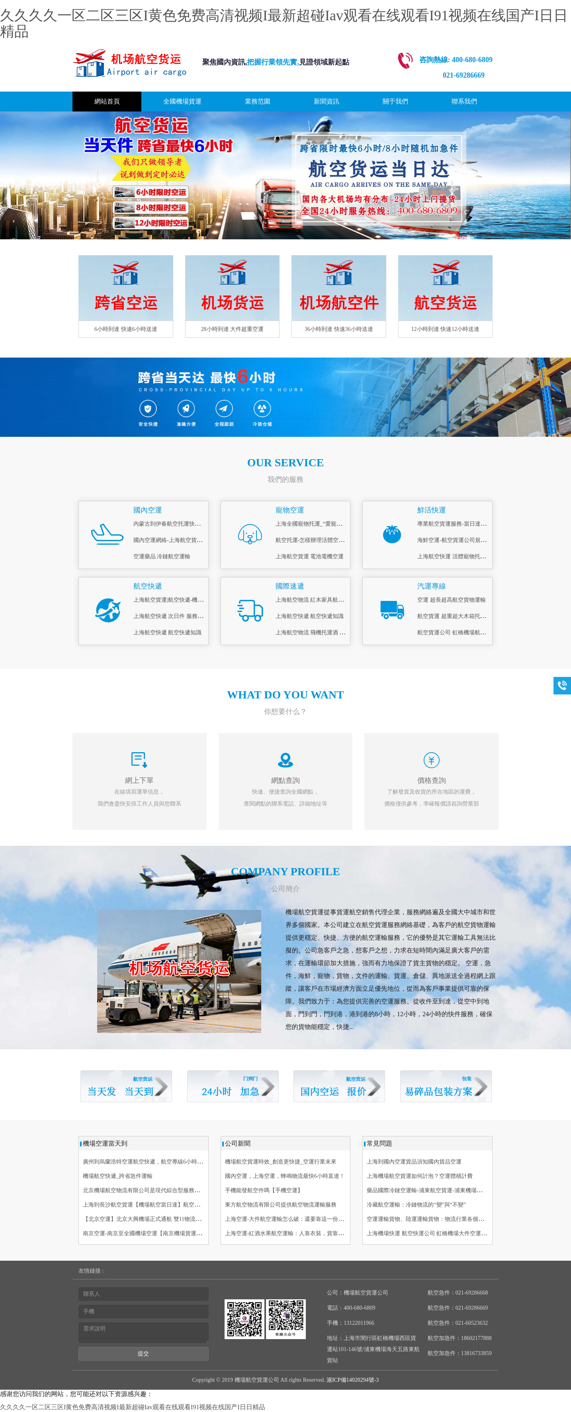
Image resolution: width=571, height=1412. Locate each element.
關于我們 (395, 101)
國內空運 (147, 510)
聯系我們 (464, 101)
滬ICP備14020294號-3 (352, 1380)
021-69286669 (464, 75)
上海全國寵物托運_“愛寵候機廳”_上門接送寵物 (334, 524)
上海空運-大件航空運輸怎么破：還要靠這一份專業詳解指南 (298, 1219)
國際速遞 (290, 586)
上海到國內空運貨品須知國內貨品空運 (414, 1162)
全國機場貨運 (182, 101)
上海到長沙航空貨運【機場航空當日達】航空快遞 (144, 1205)
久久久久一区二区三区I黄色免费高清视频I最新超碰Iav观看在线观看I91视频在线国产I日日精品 (284, 23)
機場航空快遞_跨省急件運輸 (118, 1176)
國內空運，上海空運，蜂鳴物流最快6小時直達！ (285, 1176)
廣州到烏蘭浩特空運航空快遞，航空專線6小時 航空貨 (149, 1162)
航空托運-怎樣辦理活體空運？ (313, 540)
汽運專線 (431, 586)
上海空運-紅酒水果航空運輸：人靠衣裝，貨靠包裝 (287, 1233)
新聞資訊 (326, 101)
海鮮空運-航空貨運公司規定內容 (457, 540)
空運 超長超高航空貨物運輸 (451, 600)
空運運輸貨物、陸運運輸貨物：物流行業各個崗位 (428, 1219)
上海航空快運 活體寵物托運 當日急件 (463, 556)
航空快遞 (147, 586)
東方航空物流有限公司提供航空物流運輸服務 (280, 1205)
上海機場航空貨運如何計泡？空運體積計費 (420, 1176)
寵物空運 (290, 510)
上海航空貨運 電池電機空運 (310, 556)
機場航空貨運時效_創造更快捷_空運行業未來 (280, 1162)
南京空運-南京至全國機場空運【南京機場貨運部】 (145, 1233)
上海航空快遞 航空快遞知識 (167, 633)
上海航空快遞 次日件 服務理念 (171, 616)
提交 (143, 1354)
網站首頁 (107, 101)
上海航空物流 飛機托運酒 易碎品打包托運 (327, 633)
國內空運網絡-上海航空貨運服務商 (176, 540)
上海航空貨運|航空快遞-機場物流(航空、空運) (189, 600)
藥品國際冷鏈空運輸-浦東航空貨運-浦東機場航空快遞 (433, 1190)
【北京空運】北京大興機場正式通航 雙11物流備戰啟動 (150, 1219)
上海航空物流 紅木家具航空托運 (315, 600)
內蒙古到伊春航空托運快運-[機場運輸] (180, 524)
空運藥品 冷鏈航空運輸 (162, 556)
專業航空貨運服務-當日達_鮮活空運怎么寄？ (472, 524)
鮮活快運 (431, 510)
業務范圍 (257, 101)
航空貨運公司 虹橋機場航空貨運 (457, 633)
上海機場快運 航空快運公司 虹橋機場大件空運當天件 (432, 1233)
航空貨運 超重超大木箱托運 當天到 (460, 616)
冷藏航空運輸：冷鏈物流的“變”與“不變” (416, 1205)
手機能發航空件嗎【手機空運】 (264, 1190)
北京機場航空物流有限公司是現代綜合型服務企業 (144, 1190)
